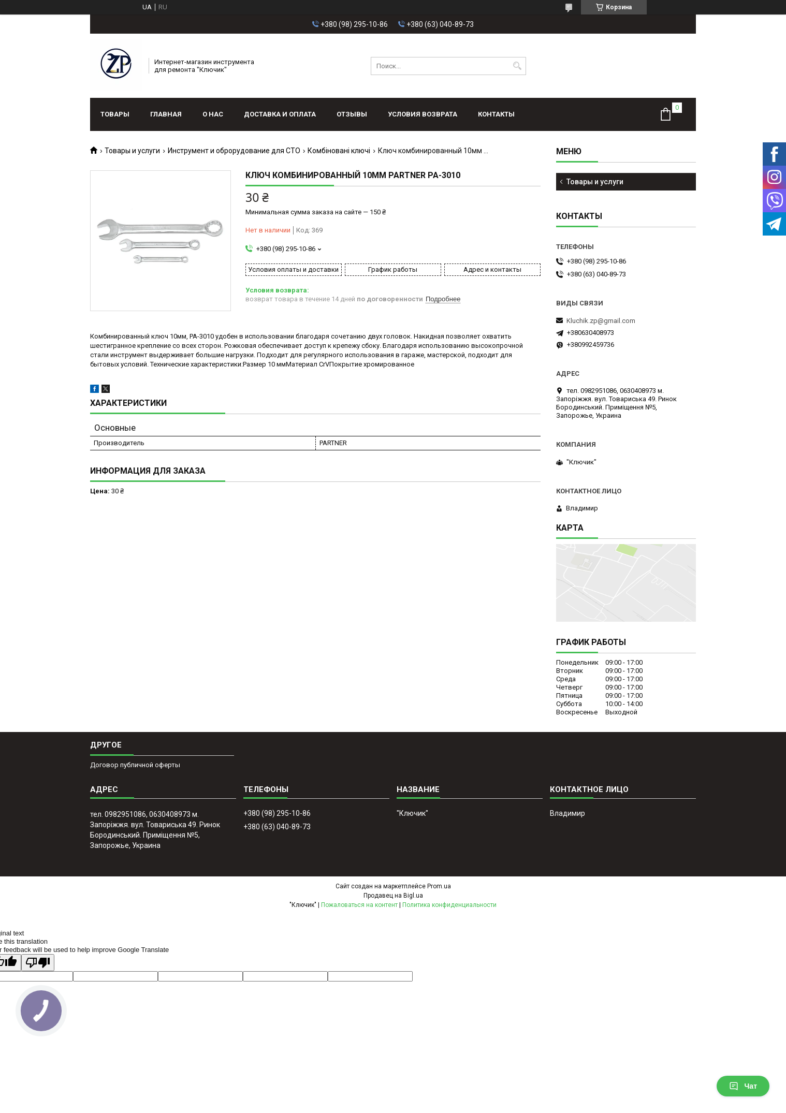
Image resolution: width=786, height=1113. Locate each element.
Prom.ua (439, 886)
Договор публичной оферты (135, 765)
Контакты (496, 114)
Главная (166, 114)
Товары (114, 114)
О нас (212, 114)
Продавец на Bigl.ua (393, 895)
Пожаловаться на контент (359, 905)
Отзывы (352, 114)
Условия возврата (422, 114)
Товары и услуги (132, 151)
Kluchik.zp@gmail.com (600, 321)
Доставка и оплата (280, 114)
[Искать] (517, 66)
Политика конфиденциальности (449, 905)
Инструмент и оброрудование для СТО (234, 151)
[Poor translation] (37, 962)
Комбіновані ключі (339, 151)
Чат (743, 1086)
